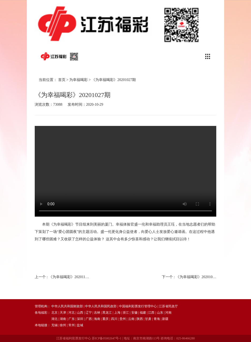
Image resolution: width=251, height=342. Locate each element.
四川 (114, 319)
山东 (160, 312)
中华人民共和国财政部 (67, 306)
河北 (71, 312)
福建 (143, 312)
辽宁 (89, 312)
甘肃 (148, 319)
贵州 (122, 319)
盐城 (80, 325)
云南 (131, 319)
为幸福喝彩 (78, 80)
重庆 (105, 319)
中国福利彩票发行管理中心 (138, 306)
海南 (97, 319)
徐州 (63, 325)
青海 (157, 319)
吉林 (97, 312)
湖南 (63, 319)
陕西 (140, 319)
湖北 (54, 319)
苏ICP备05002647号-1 (107, 338)
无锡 (54, 325)
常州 (71, 325)
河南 (168, 312)
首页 (62, 80)
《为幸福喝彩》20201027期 (114, 80)
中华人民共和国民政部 (101, 306)
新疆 (165, 319)
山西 (80, 312)
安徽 (134, 312)
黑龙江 (107, 312)
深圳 (80, 319)
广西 (89, 319)
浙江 (126, 312)
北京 (54, 312)
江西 (151, 312)
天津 (63, 312)
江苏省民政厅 (168, 306)
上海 (117, 312)
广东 (71, 319)
